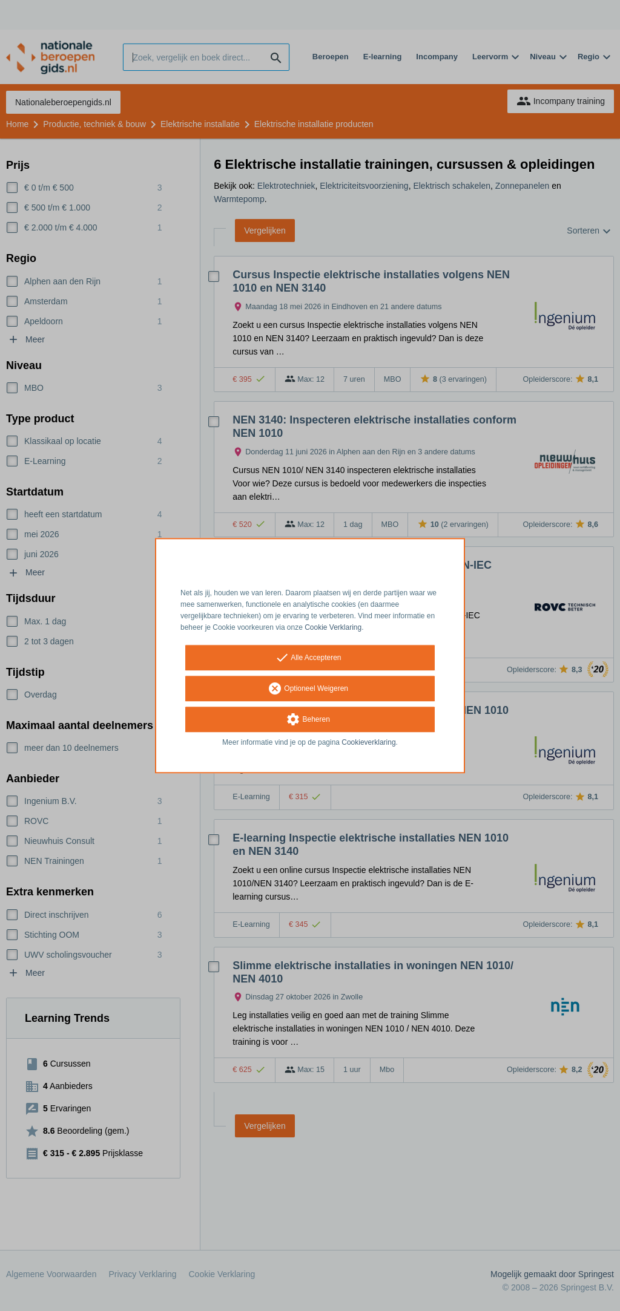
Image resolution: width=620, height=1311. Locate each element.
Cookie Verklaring (333, 627)
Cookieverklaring (368, 743)
